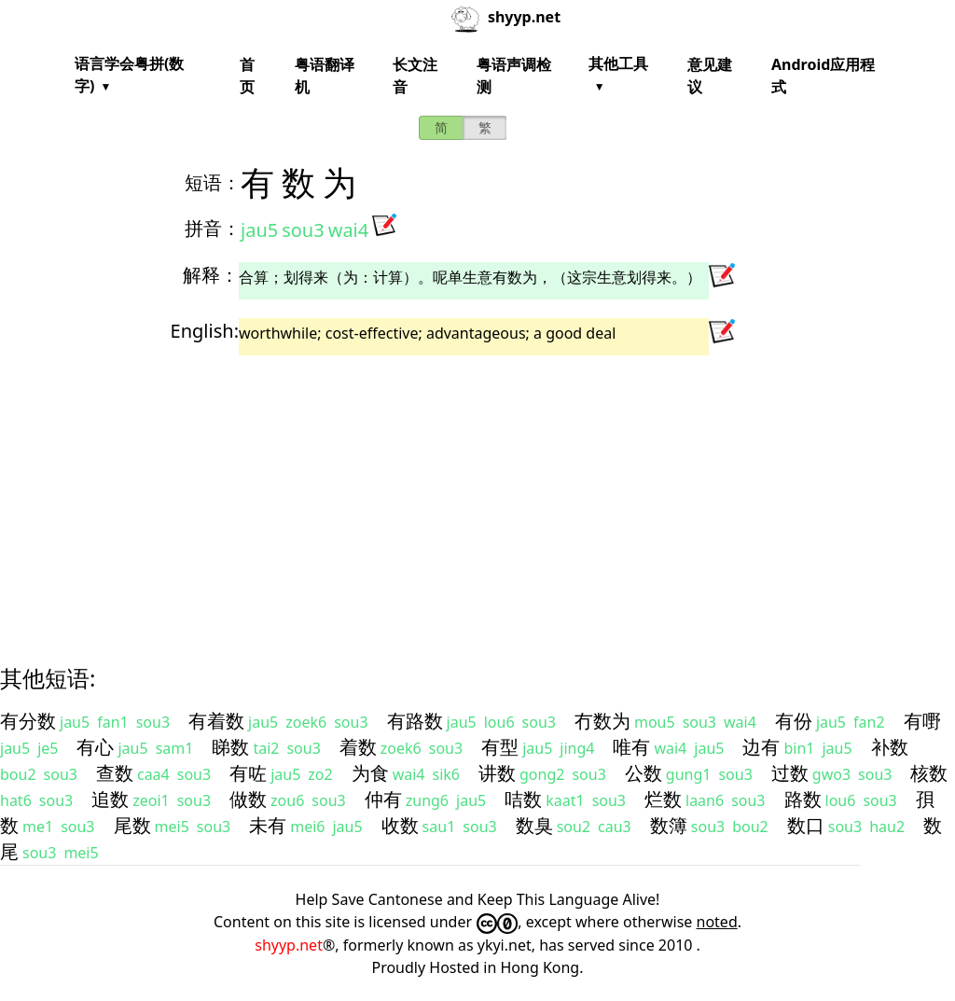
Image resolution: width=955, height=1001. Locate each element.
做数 (248, 799)
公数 (643, 773)
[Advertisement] (477, 493)
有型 (500, 746)
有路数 (415, 720)
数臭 (534, 825)
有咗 (248, 773)
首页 (247, 75)
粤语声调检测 (514, 75)
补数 (889, 746)
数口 (805, 825)
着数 (358, 746)
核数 (929, 773)
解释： (211, 274)
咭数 (523, 799)
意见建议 (709, 75)
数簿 (668, 825)
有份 (793, 720)
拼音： (213, 228)
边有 (761, 746)
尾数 (132, 825)
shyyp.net (289, 945)
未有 (267, 825)
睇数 (230, 746)
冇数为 (602, 720)
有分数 (28, 720)
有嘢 (922, 720)
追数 (110, 799)
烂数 (663, 799)
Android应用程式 (823, 75)
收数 (400, 825)
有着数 (216, 720)
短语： (213, 182)
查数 (114, 773)
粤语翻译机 (324, 75)
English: (205, 330)
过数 (790, 773)
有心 (95, 746)
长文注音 (415, 75)
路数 (803, 799)
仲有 (383, 799)
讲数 (497, 773)
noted (717, 921)
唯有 (631, 746)
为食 (370, 773)
